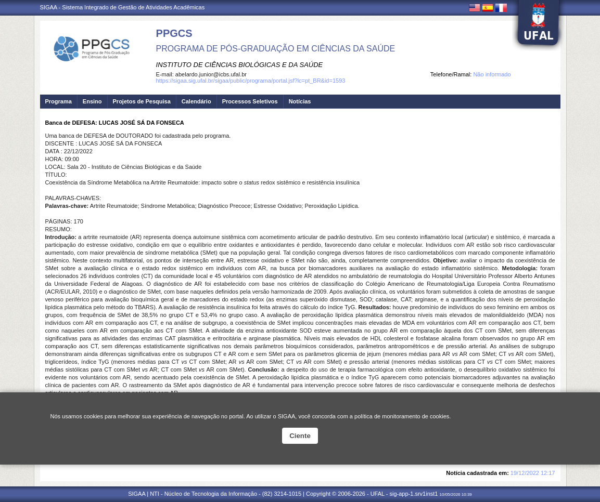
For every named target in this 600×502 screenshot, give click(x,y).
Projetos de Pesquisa (142, 101)
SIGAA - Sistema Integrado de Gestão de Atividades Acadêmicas (122, 7)
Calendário (196, 101)
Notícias (300, 101)
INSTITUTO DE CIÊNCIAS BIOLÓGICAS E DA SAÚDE (239, 65)
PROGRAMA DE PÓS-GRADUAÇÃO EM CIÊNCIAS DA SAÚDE (275, 48)
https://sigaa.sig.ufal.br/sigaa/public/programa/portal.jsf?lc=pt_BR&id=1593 (251, 80)
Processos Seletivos (250, 101)
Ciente (300, 436)
